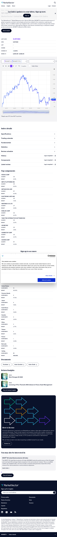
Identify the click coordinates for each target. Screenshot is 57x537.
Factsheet (6, 364)
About (13, 6)
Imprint (3, 505)
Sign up (27, 15)
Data (30, 500)
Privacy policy (5, 497)
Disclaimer (4, 503)
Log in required (49, 155)
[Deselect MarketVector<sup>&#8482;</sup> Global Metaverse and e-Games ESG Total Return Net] (20, 61)
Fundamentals (6, 142)
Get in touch (6, 30)
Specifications (6, 134)
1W (3, 66)
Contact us (7, 443)
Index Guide (33, 364)
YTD (19, 66)
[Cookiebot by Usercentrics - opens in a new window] (48, 256)
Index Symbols (19, 364)
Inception (23, 66)
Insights (8, 6)
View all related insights (9, 390)
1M (6, 66)
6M (9, 66)
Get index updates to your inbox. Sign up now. (27, 12)
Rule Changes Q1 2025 (16, 377)
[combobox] (14, 61)
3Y (13, 66)
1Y (11, 66)
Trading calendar (7, 138)
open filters (55, 3)
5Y (16, 66)
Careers (31, 503)
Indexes (3, 6)
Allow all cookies (46, 280)
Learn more (6, 468)
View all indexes (7, 475)
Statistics (4, 147)
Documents (32, 497)
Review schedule (7, 151)
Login (49, 6)
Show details (49, 275)
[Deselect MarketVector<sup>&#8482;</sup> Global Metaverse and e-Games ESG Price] (11, 61)
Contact (54, 6)
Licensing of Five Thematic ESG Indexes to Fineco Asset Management (30, 384)
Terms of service (5, 500)
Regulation (4, 508)
